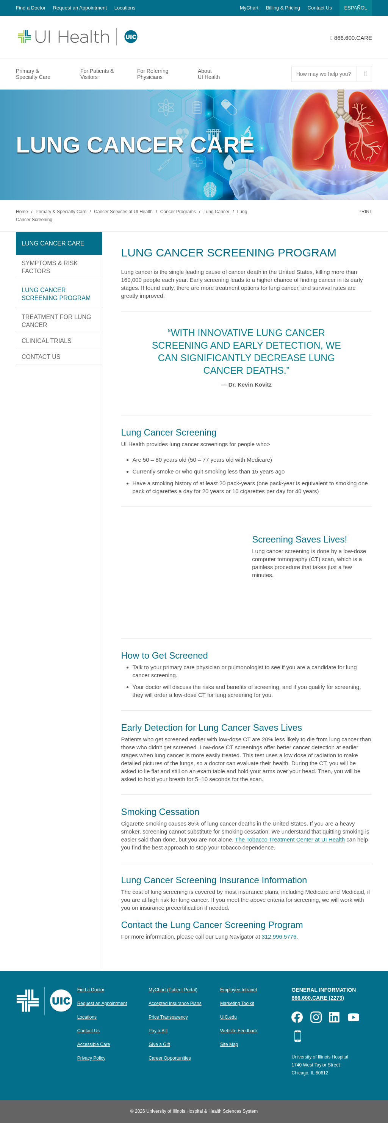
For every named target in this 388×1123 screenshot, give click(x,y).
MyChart (249, 8)
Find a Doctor (30, 8)
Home (22, 211)
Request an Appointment (80, 8)
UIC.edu (228, 1017)
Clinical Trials (47, 341)
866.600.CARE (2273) (317, 998)
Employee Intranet (238, 989)
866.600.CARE (353, 38)
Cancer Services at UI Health (124, 211)
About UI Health (209, 74)
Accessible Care (93, 1044)
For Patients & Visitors (97, 74)
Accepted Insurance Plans (175, 1003)
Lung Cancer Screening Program (56, 294)
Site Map (229, 1044)
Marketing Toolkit (237, 1003)
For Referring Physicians (152, 74)
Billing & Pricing (283, 8)
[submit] (364, 74)
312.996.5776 (279, 936)
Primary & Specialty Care (33, 74)
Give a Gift (159, 1044)
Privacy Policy (91, 1058)
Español (355, 8)
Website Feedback (239, 1030)
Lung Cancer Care (53, 243)
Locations (125, 8)
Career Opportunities (170, 1058)
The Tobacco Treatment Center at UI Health (290, 839)
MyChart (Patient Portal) (173, 989)
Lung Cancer (217, 211)
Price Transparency (168, 1017)
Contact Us (320, 8)
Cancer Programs (178, 211)
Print (365, 211)
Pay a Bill (158, 1030)
